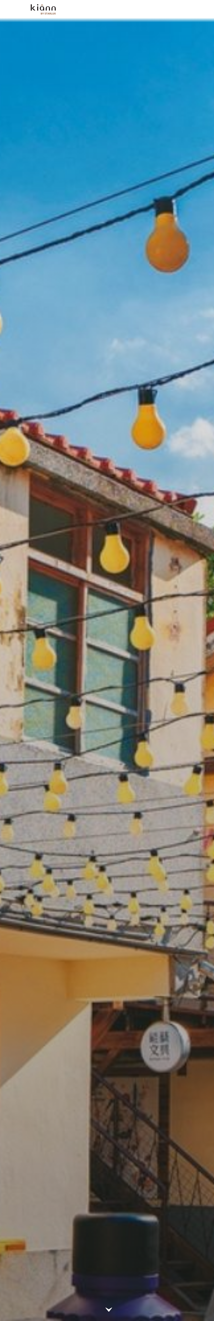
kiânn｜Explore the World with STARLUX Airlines (43, 9)
